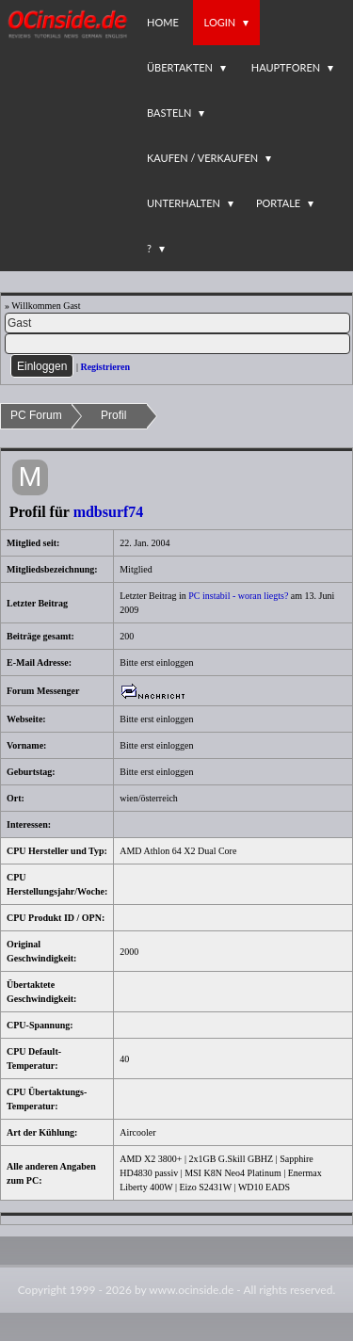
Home (163, 22)
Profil (113, 415)
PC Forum (36, 415)
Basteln (169, 112)
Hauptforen (285, 67)
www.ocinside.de (191, 1290)
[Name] (177, 323)
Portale (278, 203)
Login (220, 22)
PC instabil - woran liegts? (239, 595)
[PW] (177, 343)
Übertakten (180, 67)
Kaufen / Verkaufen (202, 158)
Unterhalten (183, 203)
